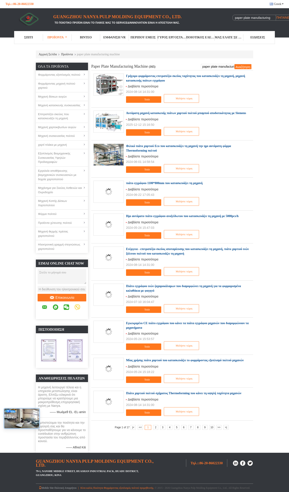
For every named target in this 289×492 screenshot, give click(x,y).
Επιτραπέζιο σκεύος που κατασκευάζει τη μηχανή (53, 116)
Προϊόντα (57, 37)
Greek (279, 4)
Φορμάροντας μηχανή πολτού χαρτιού (56, 86)
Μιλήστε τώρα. (182, 98)
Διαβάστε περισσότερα (143, 86)
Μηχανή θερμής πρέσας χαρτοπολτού (53, 233)
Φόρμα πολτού (47, 214)
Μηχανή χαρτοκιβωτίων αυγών (57, 127)
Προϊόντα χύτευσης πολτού (55, 222)
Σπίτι (28, 37)
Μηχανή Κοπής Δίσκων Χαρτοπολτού (52, 203)
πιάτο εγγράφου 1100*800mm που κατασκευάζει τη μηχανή (164, 183)
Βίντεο (86, 37)
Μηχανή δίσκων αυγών (52, 96)
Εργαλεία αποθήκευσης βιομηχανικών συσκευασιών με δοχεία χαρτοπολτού (57, 175)
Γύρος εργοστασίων (172, 37)
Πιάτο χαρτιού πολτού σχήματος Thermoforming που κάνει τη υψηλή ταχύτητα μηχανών (183, 393)
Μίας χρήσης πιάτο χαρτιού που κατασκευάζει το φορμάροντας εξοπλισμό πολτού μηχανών (185, 360)
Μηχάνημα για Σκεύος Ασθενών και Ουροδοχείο (60, 190)
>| (226, 427)
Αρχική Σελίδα (48, 54)
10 (211, 427)
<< (140, 427)
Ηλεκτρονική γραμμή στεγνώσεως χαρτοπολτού (59, 246)
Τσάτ (144, 99)
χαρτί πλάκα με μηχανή (52, 144)
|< (133, 427)
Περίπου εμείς (143, 37)
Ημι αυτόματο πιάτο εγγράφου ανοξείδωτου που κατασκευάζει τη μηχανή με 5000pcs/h (182, 216)
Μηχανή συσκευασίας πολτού (56, 135)
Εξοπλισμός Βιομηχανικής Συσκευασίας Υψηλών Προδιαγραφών (54, 157)
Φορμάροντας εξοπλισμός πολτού (59, 74)
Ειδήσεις (257, 37)
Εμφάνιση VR (114, 37)
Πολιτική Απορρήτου (65, 487)
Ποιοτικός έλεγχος (200, 37)
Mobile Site (46, 487)
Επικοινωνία (62, 298)
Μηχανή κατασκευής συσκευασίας (59, 105)
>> (218, 427)
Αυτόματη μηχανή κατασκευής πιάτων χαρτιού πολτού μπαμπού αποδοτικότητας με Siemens (186, 113)
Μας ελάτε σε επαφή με (229, 37)
